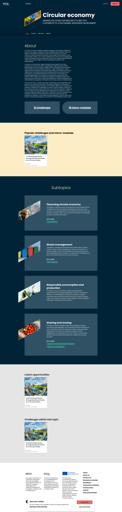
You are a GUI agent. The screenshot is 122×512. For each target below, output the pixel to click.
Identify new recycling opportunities (55, 347)
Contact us (87, 478)
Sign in (105, 4)
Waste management (52, 262)
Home (85, 473)
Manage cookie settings (38, 507)
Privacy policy (88, 488)
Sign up (115, 4)
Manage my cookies (90, 480)
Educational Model (90, 493)
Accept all (85, 502)
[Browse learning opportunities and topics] (29, 4)
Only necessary (84, 507)
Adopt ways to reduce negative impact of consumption (60, 344)
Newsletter (87, 483)
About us (86, 475)
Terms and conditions (91, 485)
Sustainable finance (52, 222)
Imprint (85, 490)
